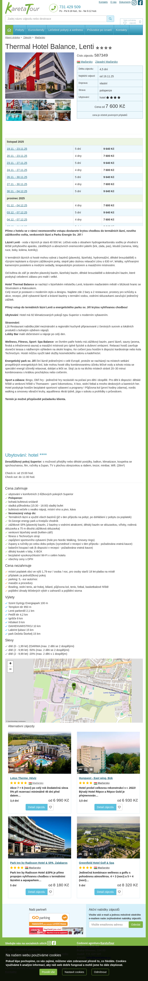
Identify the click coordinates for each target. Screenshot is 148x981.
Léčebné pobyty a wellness (65, 29)
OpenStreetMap (13, 721)
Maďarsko (85, 61)
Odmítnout (100, 972)
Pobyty (19, 29)
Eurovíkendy (36, 29)
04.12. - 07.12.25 (17, 219)
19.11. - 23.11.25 (17, 148)
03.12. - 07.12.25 (17, 212)
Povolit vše (48, 972)
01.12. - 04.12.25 (17, 205)
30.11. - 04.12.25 (17, 191)
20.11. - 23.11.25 (17, 155)
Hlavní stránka (9, 30)
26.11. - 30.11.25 (17, 177)
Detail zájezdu (36, 807)
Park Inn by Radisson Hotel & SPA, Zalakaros (38, 862)
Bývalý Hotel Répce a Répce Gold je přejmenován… (107, 791)
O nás (113, 2)
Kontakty (121, 29)
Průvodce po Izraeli (99, 29)
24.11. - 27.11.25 (17, 170)
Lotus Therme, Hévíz (23, 778)
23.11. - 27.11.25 (17, 162)
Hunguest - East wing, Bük (96, 778)
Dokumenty (125, 2)
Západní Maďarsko (106, 61)
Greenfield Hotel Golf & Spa (96, 862)
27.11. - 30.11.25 (17, 184)
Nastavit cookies (74, 972)
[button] (73, 686)
